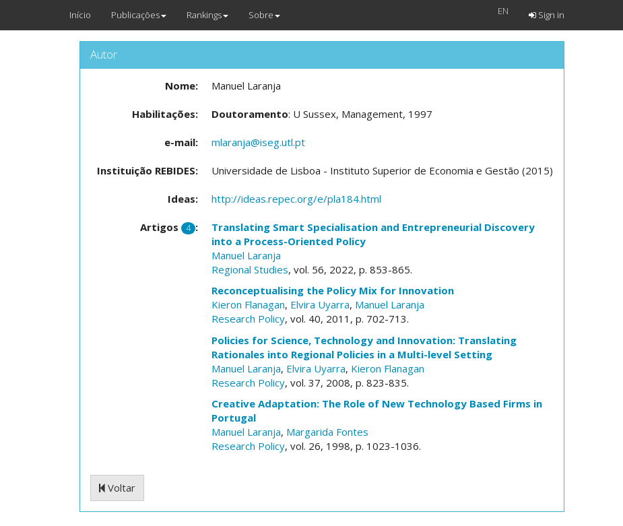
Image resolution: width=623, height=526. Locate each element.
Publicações (138, 15)
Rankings (207, 15)
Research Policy (248, 318)
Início (80, 15)
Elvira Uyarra (320, 304)
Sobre (264, 15)
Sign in (546, 15)
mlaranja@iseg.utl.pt (258, 142)
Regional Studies (249, 269)
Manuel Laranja (246, 255)
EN (503, 11)
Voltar (117, 487)
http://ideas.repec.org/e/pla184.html (296, 198)
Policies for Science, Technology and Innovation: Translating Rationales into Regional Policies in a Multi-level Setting (364, 347)
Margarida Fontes (327, 431)
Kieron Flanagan (248, 304)
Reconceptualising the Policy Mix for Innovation (332, 290)
